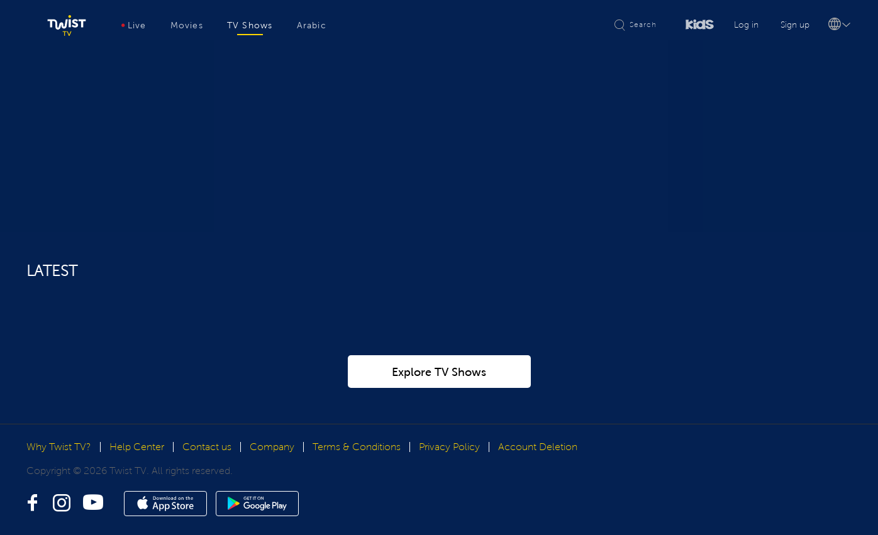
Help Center (136, 475)
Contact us (206, 475)
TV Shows (250, 25)
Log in (746, 25)
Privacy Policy (449, 475)
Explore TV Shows (439, 401)
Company (272, 475)
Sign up (795, 25)
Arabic (311, 25)
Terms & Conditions (357, 475)
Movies (186, 25)
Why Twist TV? (58, 475)
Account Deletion (537, 475)
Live (134, 25)
